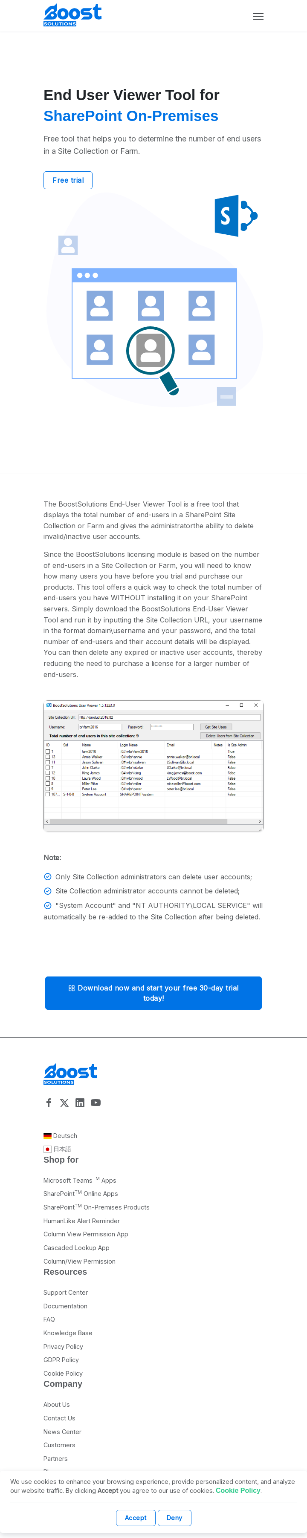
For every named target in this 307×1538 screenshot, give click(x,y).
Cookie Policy (63, 1373)
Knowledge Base (68, 1332)
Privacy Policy (63, 1346)
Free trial (68, 180)
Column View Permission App (85, 1234)
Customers (59, 1445)
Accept (136, 1517)
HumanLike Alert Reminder (81, 1220)
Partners (55, 1458)
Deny (174, 1517)
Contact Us (59, 1418)
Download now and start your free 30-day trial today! (153, 993)
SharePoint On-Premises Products (96, 1207)
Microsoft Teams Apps (79, 1180)
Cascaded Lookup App (76, 1247)
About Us (56, 1404)
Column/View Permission (79, 1261)
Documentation (65, 1306)
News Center (62, 1431)
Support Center (65, 1292)
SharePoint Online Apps (80, 1193)
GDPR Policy (61, 1359)
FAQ (49, 1319)
